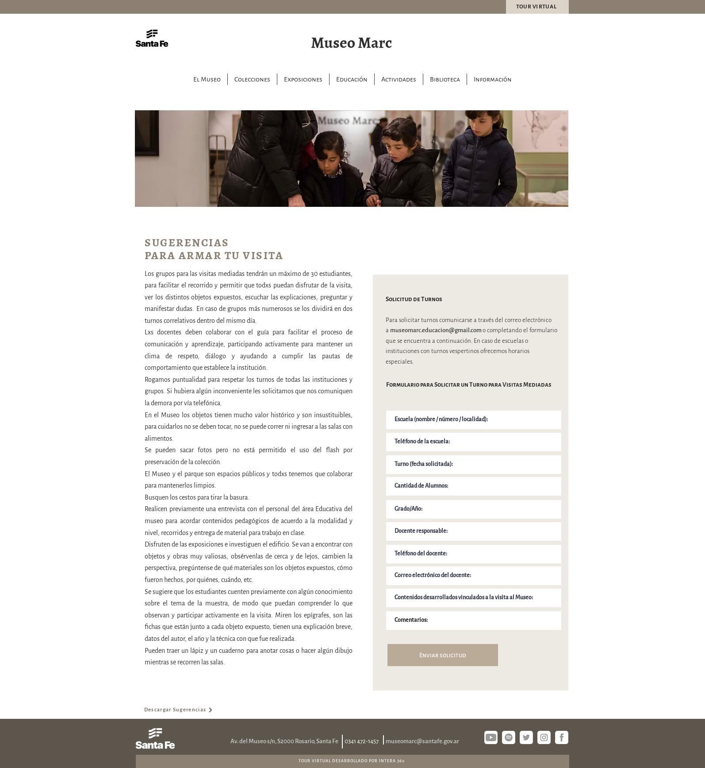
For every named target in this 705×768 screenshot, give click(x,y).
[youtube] (491, 737)
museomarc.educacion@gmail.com (436, 330)
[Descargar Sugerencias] (178, 710)
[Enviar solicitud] (442, 655)
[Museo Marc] (352, 41)
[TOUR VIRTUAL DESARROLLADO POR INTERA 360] (352, 761)
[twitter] (526, 737)
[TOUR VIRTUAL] (537, 7)
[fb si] (561, 737)
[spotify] (508, 737)
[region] (351, 158)
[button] (252, 79)
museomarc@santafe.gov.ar (422, 741)
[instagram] (544, 737)
